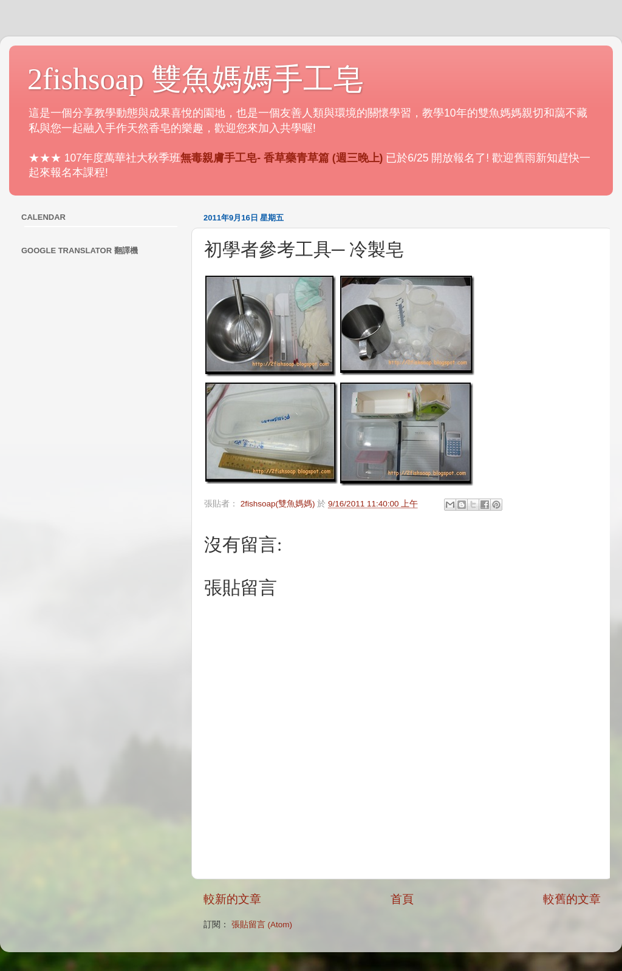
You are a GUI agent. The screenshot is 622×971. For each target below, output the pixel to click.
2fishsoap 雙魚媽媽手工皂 (195, 79)
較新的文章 (232, 899)
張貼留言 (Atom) (261, 924)
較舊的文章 (572, 899)
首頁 (402, 899)
